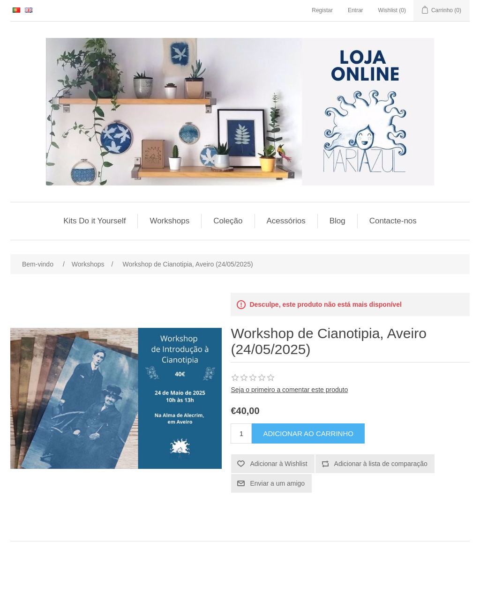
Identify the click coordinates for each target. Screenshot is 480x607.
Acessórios (286, 220)
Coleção (227, 220)
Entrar (355, 10)
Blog (337, 220)
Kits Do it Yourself (94, 220)
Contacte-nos (393, 220)
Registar (322, 10)
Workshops (169, 220)
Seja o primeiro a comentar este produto (289, 389)
